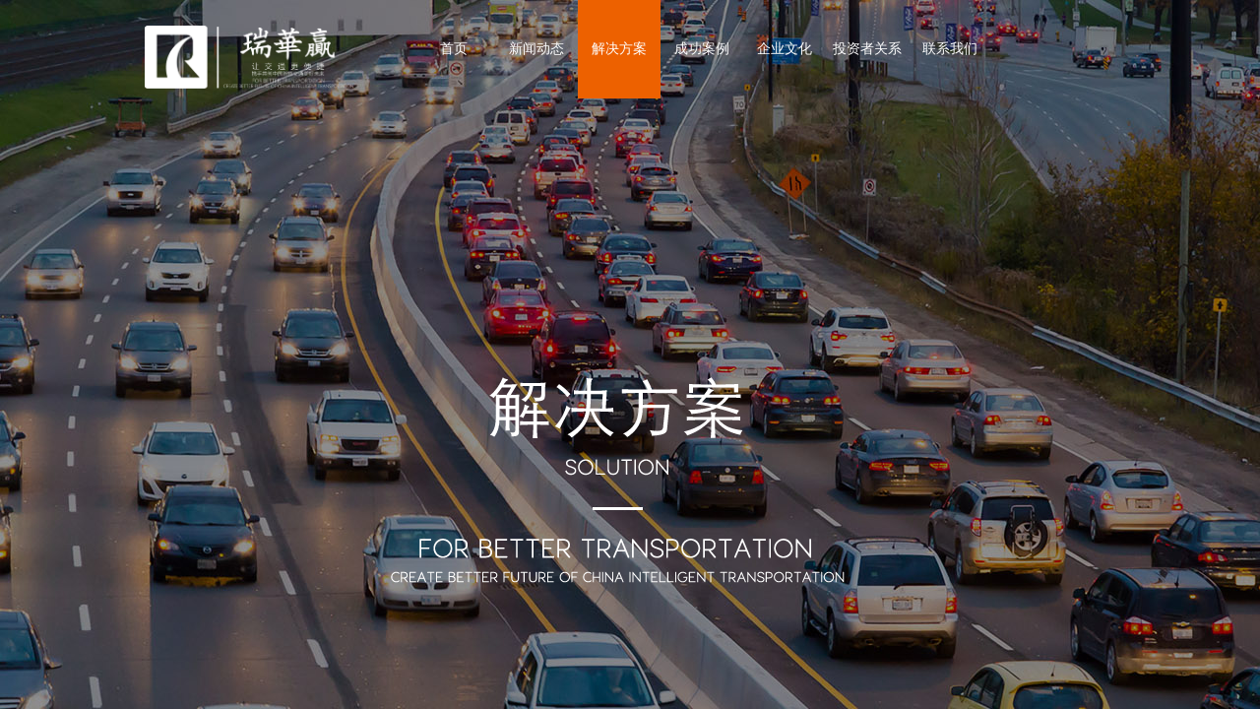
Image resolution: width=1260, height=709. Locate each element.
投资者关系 (867, 48)
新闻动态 (536, 48)
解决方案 (619, 48)
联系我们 (949, 48)
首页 (454, 48)
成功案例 (701, 48)
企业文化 (784, 48)
